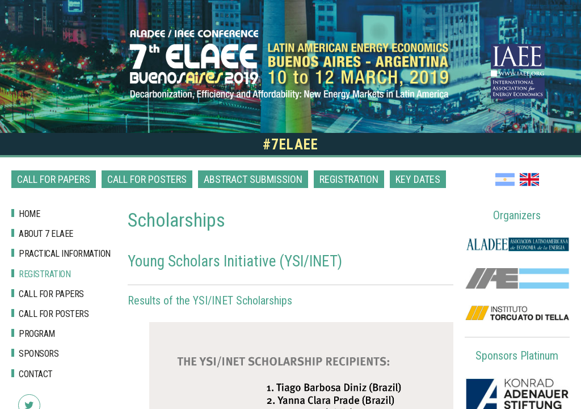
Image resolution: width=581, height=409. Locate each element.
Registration (348, 179)
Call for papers (53, 179)
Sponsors (38, 353)
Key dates (417, 179)
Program (37, 333)
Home (29, 213)
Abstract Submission (253, 179)
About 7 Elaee (46, 233)
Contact (36, 374)
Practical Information (65, 253)
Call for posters (147, 179)
